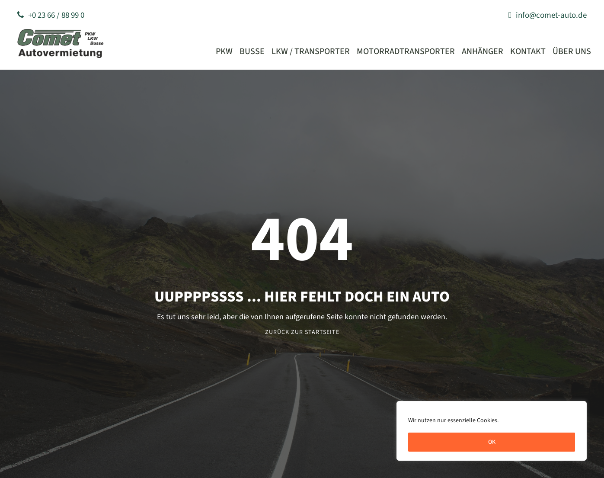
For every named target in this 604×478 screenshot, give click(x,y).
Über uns (572, 51)
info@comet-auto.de (547, 15)
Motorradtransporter (406, 51)
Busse (252, 51)
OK (491, 442)
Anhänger (482, 51)
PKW (224, 51)
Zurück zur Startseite (302, 332)
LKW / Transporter (311, 51)
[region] (491, 431)
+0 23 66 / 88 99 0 (50, 15)
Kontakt (528, 51)
